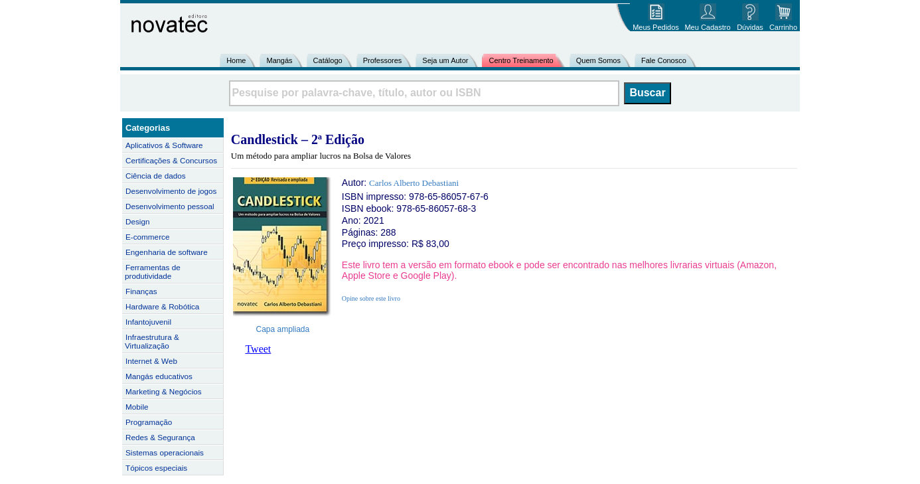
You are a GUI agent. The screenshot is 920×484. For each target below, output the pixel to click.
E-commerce (147, 236)
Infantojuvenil (148, 321)
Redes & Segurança (160, 437)
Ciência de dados (155, 175)
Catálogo (328, 60)
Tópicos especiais (156, 467)
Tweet (258, 349)
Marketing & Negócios (163, 391)
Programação (148, 422)
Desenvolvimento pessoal (169, 206)
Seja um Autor (445, 60)
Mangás (279, 60)
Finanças (141, 291)
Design (137, 221)
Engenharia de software (166, 252)
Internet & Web (151, 361)
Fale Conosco (663, 60)
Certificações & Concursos (171, 160)
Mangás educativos (158, 376)
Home (236, 60)
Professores (382, 60)
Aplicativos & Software (164, 145)
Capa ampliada (283, 329)
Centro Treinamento (521, 60)
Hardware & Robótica (162, 306)
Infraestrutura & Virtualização (152, 341)
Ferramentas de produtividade (153, 271)
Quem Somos (598, 60)
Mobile (137, 406)
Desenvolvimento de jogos (170, 191)
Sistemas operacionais (164, 452)
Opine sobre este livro (371, 298)
